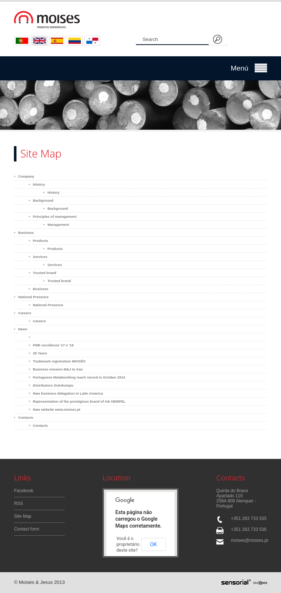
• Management (56, 225)
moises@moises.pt (249, 540)
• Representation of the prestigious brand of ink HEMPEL (77, 401)
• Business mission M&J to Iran (56, 369)
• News (20, 329)
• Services (38, 257)
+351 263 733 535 (248, 518)
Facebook (23, 490)
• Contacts (23, 417)
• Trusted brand (42, 273)
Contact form (26, 529)
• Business (24, 233)
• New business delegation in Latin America (66, 393)
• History (37, 184)
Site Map (22, 516)
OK (153, 544)
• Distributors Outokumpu (51, 385)
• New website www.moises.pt (54, 409)
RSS (18, 503)
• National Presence (31, 297)
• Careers (22, 313)
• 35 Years (38, 353)
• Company (24, 176)
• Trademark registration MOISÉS (57, 361)
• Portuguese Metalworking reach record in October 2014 (77, 377)
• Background (41, 200)
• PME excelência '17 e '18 (51, 345)
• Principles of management (52, 216)
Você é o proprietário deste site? (127, 544)
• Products (38, 241)
